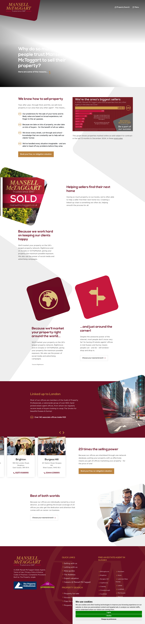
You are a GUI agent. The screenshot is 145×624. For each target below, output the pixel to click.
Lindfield (121, 589)
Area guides (69, 571)
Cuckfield (103, 594)
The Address (69, 575)
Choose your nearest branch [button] (94, 358)
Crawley (103, 586)
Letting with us (70, 567)
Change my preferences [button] (108, 619)
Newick (120, 596)
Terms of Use (19, 572)
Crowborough (105, 590)
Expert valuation (71, 578)
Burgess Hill (104, 579)
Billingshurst (104, 571)
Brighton (103, 575)
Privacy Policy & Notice (34, 572)
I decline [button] (108, 616)
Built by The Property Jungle (24, 577)
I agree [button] (109, 612)
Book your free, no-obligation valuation (26, 154)
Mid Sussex (121, 593)
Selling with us (70, 563)
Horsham (121, 571)
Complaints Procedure (37, 575)
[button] (53, 432)
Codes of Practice (20, 575)
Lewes (120, 585)
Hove (119, 575)
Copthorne (104, 583)
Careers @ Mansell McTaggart (77, 582)
